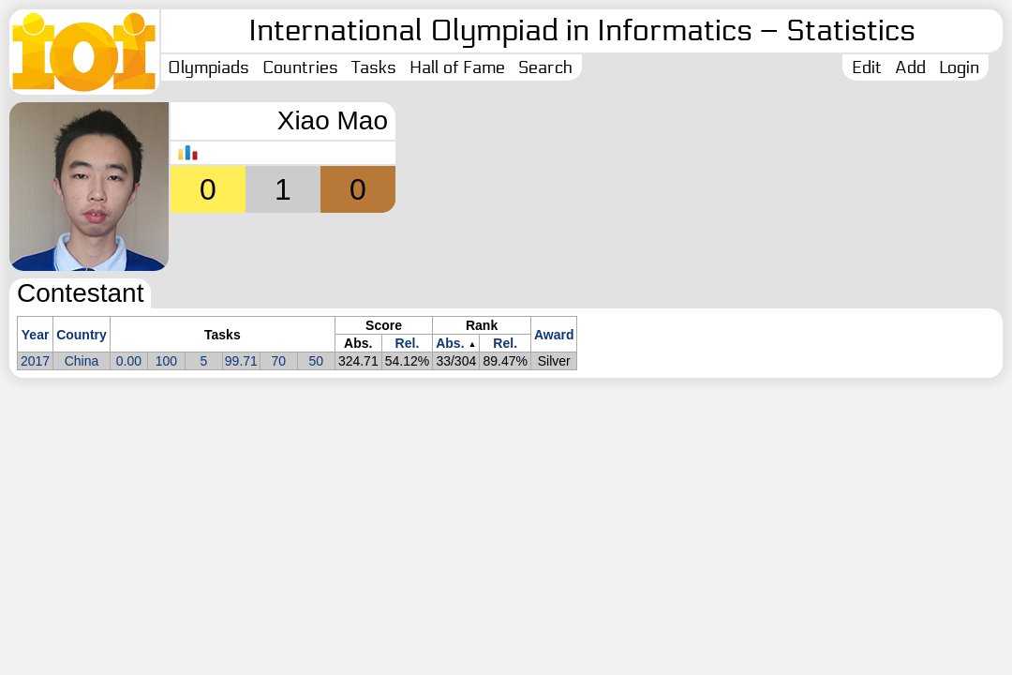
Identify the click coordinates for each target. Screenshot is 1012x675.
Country (81, 334)
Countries (300, 67)
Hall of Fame (457, 67)
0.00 (128, 360)
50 (316, 360)
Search (545, 67)
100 (166, 360)
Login (959, 67)
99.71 (241, 360)
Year (36, 334)
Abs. (450, 343)
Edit (867, 67)
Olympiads (208, 67)
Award (554, 334)
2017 (35, 360)
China (82, 360)
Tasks (373, 67)
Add (910, 67)
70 (279, 360)
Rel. (407, 343)
